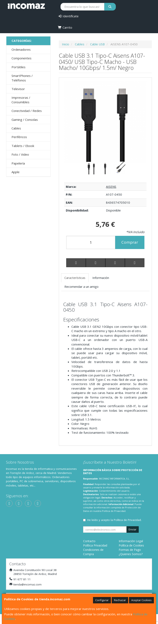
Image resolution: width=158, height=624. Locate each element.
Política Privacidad (95, 545)
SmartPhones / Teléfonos (22, 78)
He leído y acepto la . (114, 520)
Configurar (102, 600)
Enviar (132, 529)
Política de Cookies (131, 545)
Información (100, 278)
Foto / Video (20, 154)
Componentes (21, 58)
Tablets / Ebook (23, 146)
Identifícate (68, 16)
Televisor (18, 89)
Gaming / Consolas (25, 120)
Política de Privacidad (113, 510)
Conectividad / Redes (27, 111)
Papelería (18, 163)
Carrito (65, 27)
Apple (16, 172)
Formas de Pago (130, 550)
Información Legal (131, 541)
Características (74, 278)
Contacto (89, 541)
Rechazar (120, 600)
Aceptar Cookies (141, 600)
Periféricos (19, 137)
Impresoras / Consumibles (21, 99)
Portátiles (19, 67)
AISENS (111, 186)
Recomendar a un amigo (81, 286)
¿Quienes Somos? (131, 554)
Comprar (129, 242)
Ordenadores (21, 49)
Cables (16, 128)
